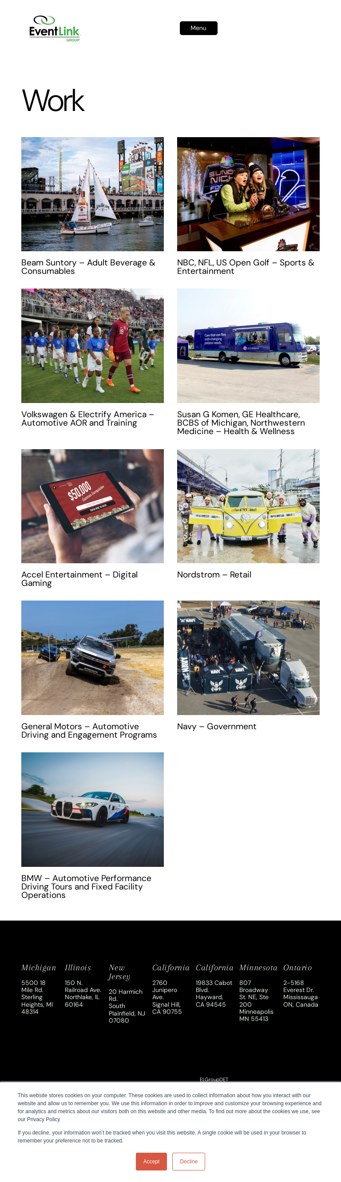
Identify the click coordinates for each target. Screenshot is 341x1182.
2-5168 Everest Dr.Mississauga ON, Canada (300, 993)
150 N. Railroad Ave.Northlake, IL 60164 (83, 993)
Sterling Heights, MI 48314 (37, 1004)
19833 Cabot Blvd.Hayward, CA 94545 (214, 993)
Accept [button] (151, 1161)
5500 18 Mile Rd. (33, 986)
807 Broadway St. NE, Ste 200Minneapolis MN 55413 (256, 1000)
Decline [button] (189, 1161)
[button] (198, 28)
